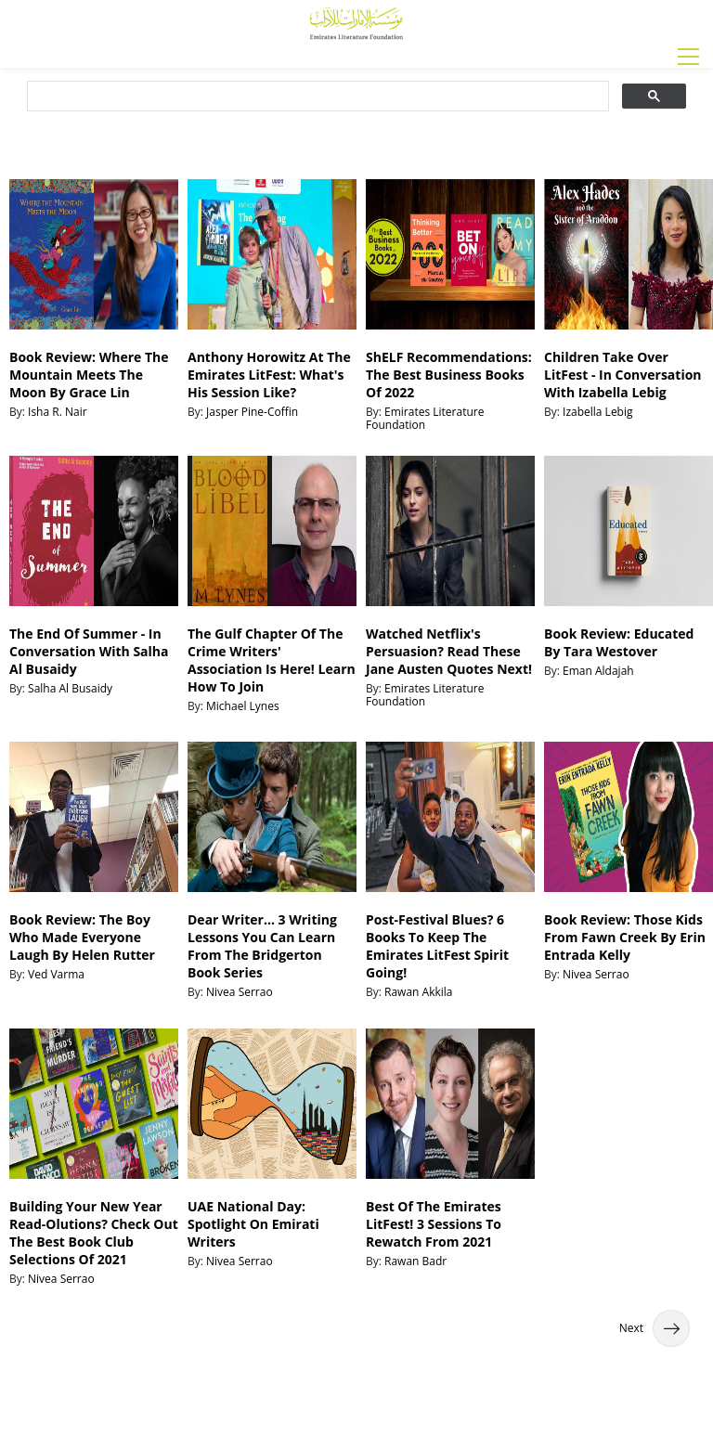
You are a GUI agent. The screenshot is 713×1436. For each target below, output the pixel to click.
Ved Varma (56, 974)
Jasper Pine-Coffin (252, 412)
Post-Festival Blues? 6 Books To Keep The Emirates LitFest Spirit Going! (437, 946)
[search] (316, 96)
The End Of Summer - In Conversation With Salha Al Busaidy (88, 651)
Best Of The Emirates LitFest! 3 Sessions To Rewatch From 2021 (433, 1223)
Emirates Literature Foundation (425, 418)
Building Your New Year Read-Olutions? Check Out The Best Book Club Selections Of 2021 (93, 1232)
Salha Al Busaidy (70, 688)
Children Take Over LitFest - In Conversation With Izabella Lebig (623, 374)
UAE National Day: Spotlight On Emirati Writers (253, 1223)
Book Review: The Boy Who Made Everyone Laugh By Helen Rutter (82, 937)
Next (654, 1328)
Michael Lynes (242, 706)
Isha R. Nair (57, 412)
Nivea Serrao (239, 992)
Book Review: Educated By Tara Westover (619, 642)
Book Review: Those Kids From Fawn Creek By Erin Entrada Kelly (625, 937)
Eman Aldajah (598, 671)
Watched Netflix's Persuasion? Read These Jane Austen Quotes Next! (449, 651)
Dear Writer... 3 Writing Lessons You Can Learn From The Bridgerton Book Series (262, 946)
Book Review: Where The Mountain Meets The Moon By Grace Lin (89, 374)
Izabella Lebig (597, 412)
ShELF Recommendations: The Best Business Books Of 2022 (449, 374)
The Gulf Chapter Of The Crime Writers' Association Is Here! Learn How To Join (272, 660)
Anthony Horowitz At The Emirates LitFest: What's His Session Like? (269, 374)
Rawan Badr (415, 1261)
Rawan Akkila (418, 992)
